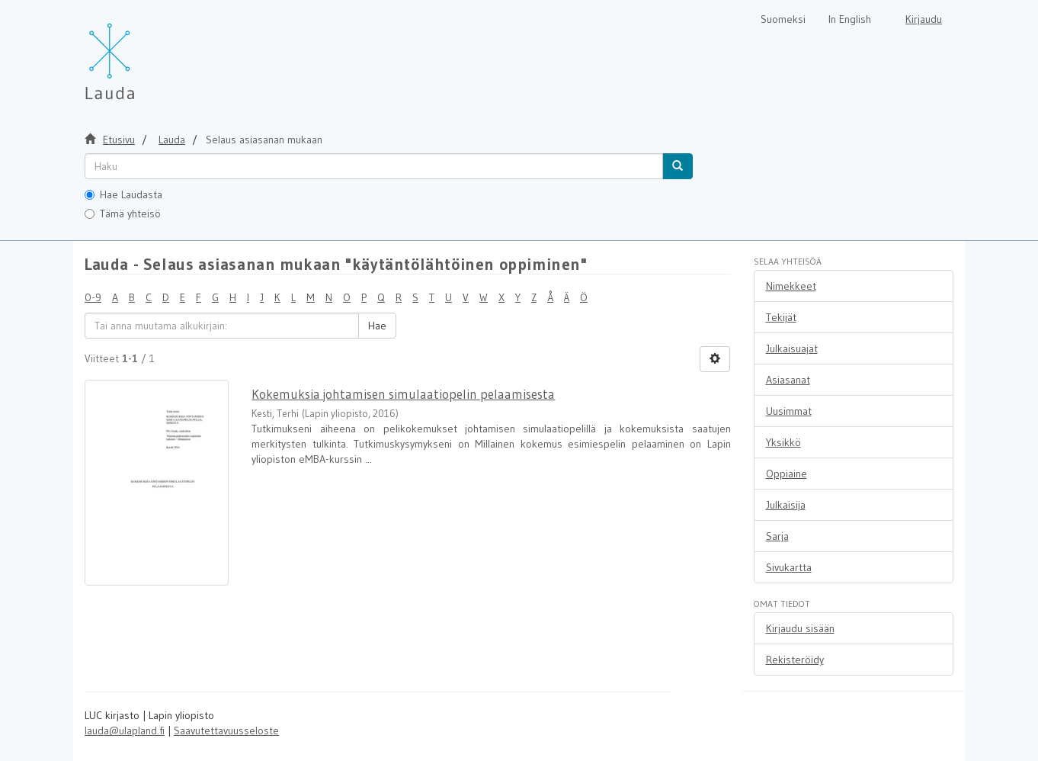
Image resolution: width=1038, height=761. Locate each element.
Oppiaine (786, 473)
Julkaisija (786, 505)
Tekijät (781, 317)
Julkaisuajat (792, 348)
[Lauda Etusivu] (141, 53)
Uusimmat (789, 411)
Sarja (777, 536)
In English (849, 19)
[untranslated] (374, 166)
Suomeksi (783, 19)
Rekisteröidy (795, 659)
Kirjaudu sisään (800, 628)
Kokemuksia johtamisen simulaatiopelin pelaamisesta (403, 394)
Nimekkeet (791, 286)
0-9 (93, 297)
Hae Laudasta (123, 194)
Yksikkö (783, 442)
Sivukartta (789, 567)
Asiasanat (788, 380)
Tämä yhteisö (123, 213)
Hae (377, 325)
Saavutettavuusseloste (226, 730)
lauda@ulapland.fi (125, 730)
